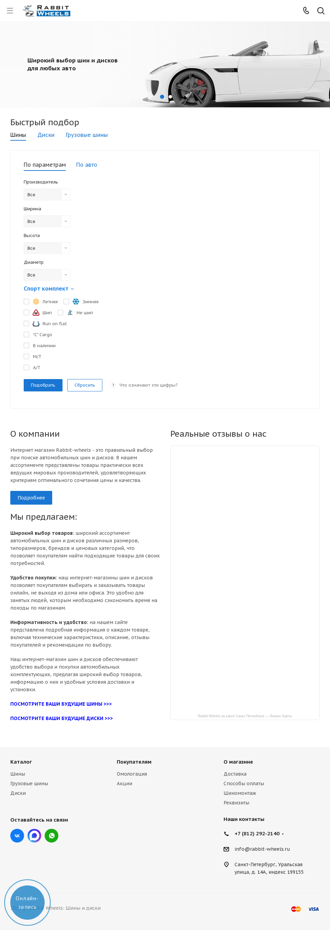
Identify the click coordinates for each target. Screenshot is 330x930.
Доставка (235, 774)
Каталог (21, 761)
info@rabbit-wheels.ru (262, 849)
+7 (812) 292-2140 (257, 833)
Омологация (132, 774)
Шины (17, 774)
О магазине (238, 761)
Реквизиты (236, 803)
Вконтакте (17, 836)
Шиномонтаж (240, 793)
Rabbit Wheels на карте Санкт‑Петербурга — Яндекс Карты (245, 715)
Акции (124, 783)
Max (34, 836)
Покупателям (134, 761)
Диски (18, 793)
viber (51, 836)
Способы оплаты (244, 783)
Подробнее (31, 498)
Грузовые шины (29, 783)
